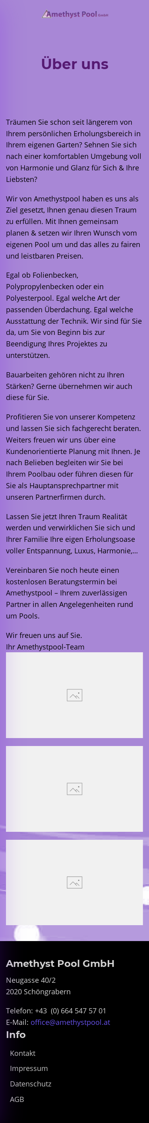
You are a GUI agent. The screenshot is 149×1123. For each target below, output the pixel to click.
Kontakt (22, 1053)
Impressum (29, 1068)
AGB (17, 1099)
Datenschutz (30, 1083)
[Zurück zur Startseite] (74, 14)
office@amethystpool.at (70, 1022)
